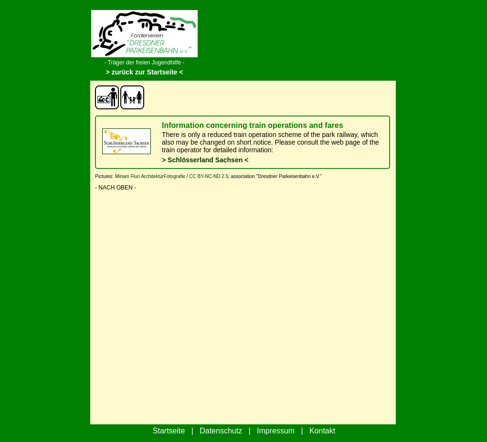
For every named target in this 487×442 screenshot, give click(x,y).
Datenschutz (221, 431)
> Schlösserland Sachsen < (205, 160)
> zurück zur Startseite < (144, 72)
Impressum (276, 431)
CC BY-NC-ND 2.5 (208, 176)
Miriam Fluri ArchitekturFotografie (150, 176)
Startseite (169, 431)
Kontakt (322, 431)
